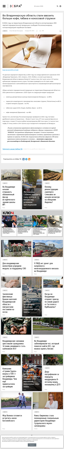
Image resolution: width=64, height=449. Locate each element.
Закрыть (32, 445)
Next (61, 225)
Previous (2, 225)
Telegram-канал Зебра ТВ (12, 149)
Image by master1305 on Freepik (10, 70)
